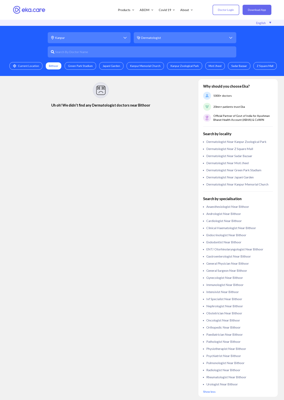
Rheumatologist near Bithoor (226, 377)
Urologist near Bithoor (222, 384)
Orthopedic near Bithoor (223, 327)
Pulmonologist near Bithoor (225, 363)
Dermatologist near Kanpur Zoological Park (236, 141)
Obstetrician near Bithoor (224, 313)
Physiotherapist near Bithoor (226, 348)
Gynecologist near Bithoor (224, 277)
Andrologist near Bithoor (223, 213)
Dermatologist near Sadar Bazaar (229, 156)
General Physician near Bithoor (227, 263)
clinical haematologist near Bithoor (231, 228)
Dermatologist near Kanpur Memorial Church (237, 184)
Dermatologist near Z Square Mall (229, 149)
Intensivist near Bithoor (222, 292)
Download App (257, 9)
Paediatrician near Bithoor (224, 334)
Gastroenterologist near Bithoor (228, 256)
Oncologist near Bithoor (223, 320)
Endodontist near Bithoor (223, 242)
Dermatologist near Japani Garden (230, 177)
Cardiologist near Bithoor (224, 221)
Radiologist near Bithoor (223, 370)
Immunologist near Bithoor (225, 285)
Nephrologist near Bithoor (224, 306)
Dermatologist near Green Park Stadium (233, 170)
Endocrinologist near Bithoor (226, 235)
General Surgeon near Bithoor (226, 270)
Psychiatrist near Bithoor (223, 356)
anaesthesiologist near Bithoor (227, 206)
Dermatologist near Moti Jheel (227, 163)
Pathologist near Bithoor (223, 341)
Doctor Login (226, 9)
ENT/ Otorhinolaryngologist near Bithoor (234, 249)
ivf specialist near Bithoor (224, 299)
